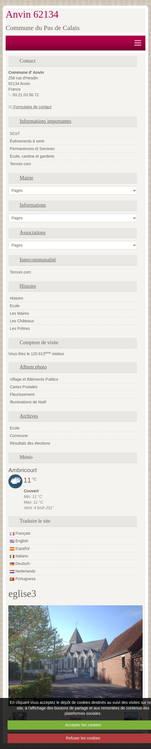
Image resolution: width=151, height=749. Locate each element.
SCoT (15, 133)
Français (20, 533)
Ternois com (20, 164)
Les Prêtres (20, 328)
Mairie (26, 178)
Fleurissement (22, 394)
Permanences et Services (32, 148)
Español (19, 548)
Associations (33, 232)
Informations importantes (45, 121)
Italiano (19, 556)
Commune (19, 435)
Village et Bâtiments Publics (34, 379)
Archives (29, 416)
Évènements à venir (27, 141)
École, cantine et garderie (32, 156)
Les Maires (19, 313)
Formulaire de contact (29, 107)
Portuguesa (23, 578)
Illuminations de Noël (28, 402)
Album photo (33, 367)
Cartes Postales (24, 387)
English (19, 541)
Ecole (15, 306)
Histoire (28, 286)
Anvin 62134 (32, 14)
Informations (33, 205)
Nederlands (23, 571)
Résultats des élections (30, 443)
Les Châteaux (22, 321)
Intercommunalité (38, 260)
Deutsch (20, 563)
